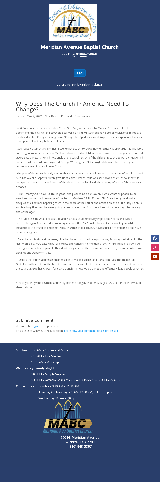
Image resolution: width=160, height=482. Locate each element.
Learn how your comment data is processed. (91, 330)
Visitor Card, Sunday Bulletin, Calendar (80, 84)
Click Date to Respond (58, 116)
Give (79, 73)
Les (21, 116)
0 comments (82, 116)
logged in (37, 326)
